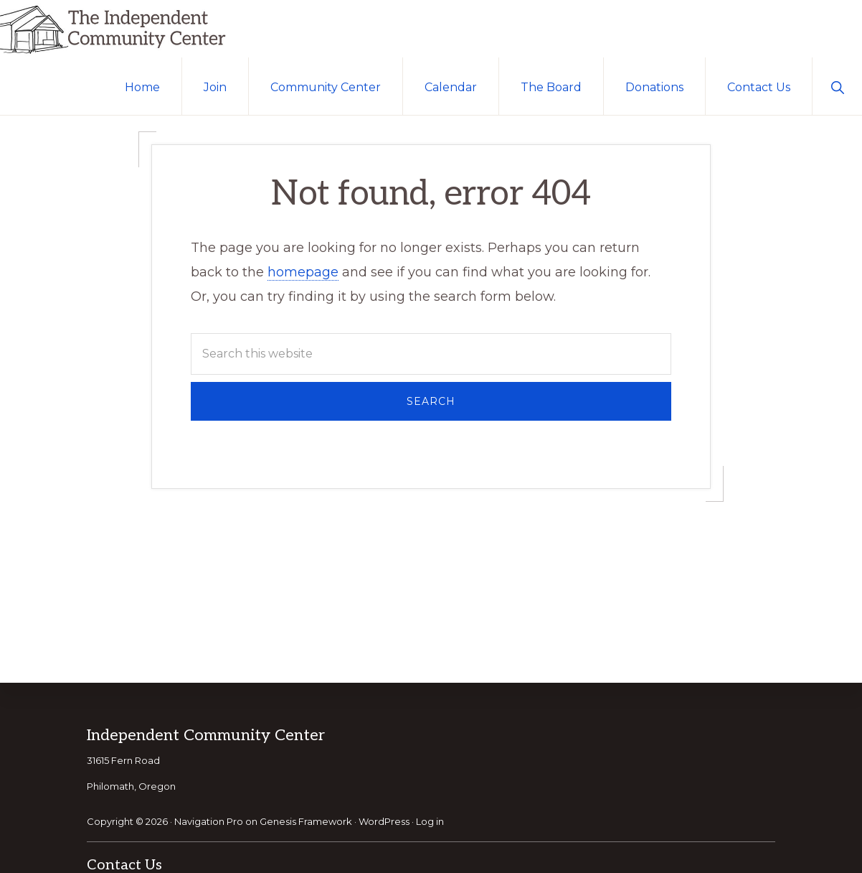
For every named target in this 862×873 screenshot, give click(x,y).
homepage (302, 272)
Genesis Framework (306, 821)
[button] (837, 86)
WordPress (384, 821)
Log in (430, 821)
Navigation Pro (208, 821)
